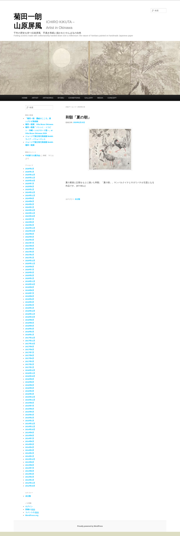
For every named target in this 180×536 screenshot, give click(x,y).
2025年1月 (29, 189)
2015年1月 (29, 421)
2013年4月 (29, 474)
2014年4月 (29, 447)
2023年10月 (30, 216)
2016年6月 (29, 385)
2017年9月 (29, 347)
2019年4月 (29, 299)
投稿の (30, 509)
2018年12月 (30, 311)
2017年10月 (30, 344)
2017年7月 (29, 352)
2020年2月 (29, 275)
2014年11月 (30, 426)
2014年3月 (29, 450)
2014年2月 (29, 453)
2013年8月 (29, 465)
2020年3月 (29, 272)
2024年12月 (30, 192)
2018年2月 (29, 332)
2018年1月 (29, 335)
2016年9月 (29, 379)
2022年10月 (30, 231)
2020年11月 (30, 263)
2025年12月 (30, 175)
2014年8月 (29, 435)
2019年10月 (30, 284)
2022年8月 (29, 234)
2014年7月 (29, 438)
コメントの (32, 512)
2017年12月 (30, 338)
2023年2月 (29, 225)
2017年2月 (29, 364)
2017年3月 (29, 361)
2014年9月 (29, 432)
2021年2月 (29, 255)
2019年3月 (29, 302)
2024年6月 (29, 201)
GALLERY (89, 98)
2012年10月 (30, 486)
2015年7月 (29, 406)
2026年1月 (29, 172)
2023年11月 (30, 213)
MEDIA (100, 98)
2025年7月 (29, 184)
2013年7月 (29, 468)
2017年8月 (29, 349)
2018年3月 (29, 329)
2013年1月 (29, 480)
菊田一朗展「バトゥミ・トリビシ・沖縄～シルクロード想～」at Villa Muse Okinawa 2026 (39, 130)
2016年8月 (29, 382)
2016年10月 (30, 376)
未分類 (77, 199)
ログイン (29, 506)
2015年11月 (30, 400)
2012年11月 (30, 483)
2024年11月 (30, 195)
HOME (24, 98)
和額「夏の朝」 (78, 117)
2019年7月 (29, 293)
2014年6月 (29, 441)
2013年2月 (29, 477)
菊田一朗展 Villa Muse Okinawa (39, 124)
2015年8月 (29, 403)
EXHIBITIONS (74, 98)
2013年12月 (30, 459)
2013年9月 (29, 462)
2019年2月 (29, 305)
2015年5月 (29, 412)
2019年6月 (29, 296)
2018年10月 (30, 317)
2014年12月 (30, 424)
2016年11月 (30, 373)
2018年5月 (29, 326)
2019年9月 (29, 287)
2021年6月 (29, 246)
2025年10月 (30, 181)
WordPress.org (31, 515)
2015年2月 (29, 418)
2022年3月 (29, 240)
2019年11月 (30, 281)
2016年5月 (29, 388)
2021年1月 (29, 258)
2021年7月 (29, 243)
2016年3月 (29, 394)
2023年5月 (29, 222)
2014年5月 (29, 444)
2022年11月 (30, 228)
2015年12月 (30, 397)
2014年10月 (30, 429)
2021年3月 (29, 252)
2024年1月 (29, 207)
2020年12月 (30, 261)
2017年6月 (29, 355)
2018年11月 (30, 314)
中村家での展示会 (32, 155)
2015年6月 (29, 409)
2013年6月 (29, 471)
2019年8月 (29, 290)
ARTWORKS (48, 98)
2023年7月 (29, 219)
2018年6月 (29, 323)
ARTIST (35, 98)
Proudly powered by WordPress (90, 526)
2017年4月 (29, 358)
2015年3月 (29, 415)
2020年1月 (29, 278)
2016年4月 (29, 391)
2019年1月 (29, 308)
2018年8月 (29, 320)
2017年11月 (30, 341)
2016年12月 (30, 370)
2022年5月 (29, 237)
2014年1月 (29, 456)
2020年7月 (29, 269)
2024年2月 (29, 204)
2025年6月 (29, 186)
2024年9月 (29, 198)
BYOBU (61, 98)
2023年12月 (30, 210)
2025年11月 (30, 178)
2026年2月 (29, 169)
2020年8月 (29, 267)
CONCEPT (112, 98)
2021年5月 (29, 249)
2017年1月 (29, 367)
